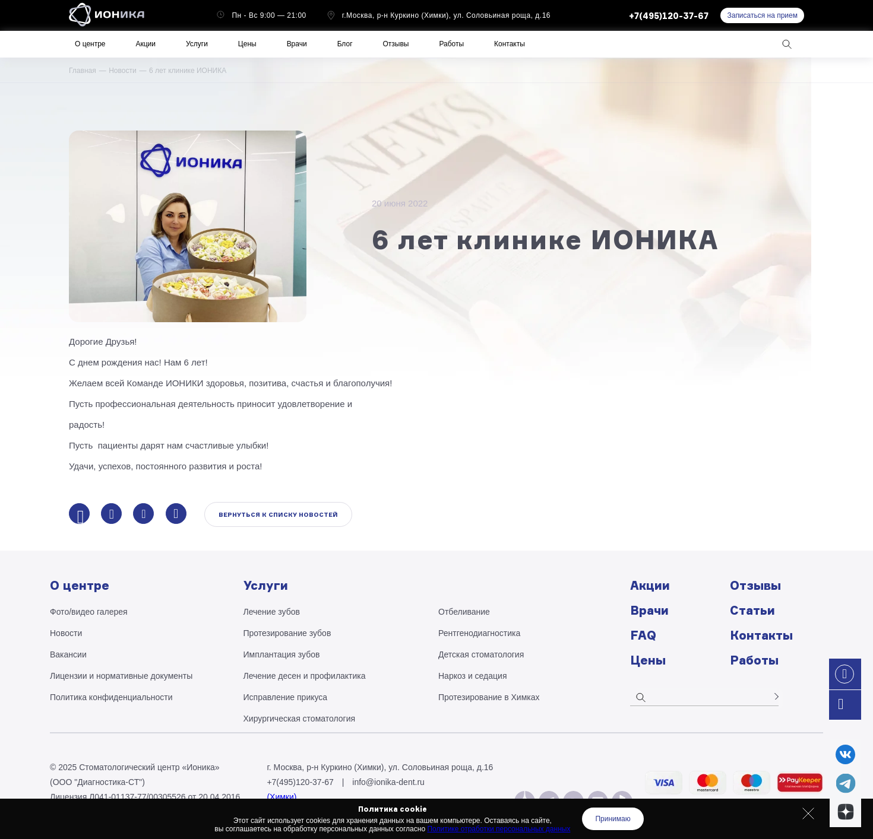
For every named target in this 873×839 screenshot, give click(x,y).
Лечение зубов (271, 611)
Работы (451, 44)
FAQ (643, 635)
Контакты (509, 44)
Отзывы (396, 44)
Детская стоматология (481, 654)
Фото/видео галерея (89, 611)
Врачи (297, 44)
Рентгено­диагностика (479, 633)
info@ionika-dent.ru (388, 782)
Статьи (752, 610)
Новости (122, 70)
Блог (345, 44)
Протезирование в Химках (489, 697)
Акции (145, 44)
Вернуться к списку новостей (278, 514)
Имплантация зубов (281, 654)
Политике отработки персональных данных (498, 829)
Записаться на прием (762, 15)
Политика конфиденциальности (111, 697)
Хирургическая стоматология (299, 718)
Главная (82, 70)
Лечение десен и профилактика (304, 676)
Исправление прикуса (285, 697)
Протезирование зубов (287, 633)
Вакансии (68, 654)
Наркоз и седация (472, 676)
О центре (90, 44)
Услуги (197, 44)
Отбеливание (464, 611)
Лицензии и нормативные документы (121, 676)
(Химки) (281, 797)
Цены (247, 44)
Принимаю (612, 819)
